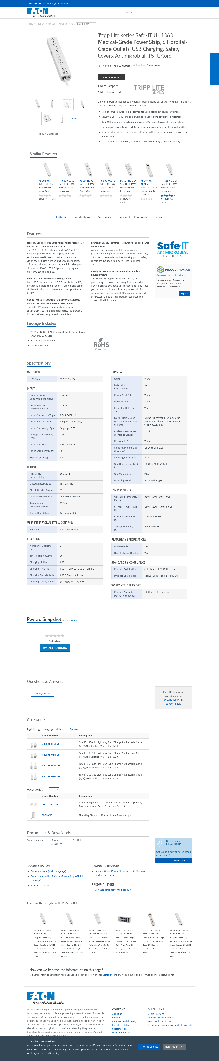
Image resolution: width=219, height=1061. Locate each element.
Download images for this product (113, 889)
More (74, 118)
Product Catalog (46, 24)
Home (30, 24)
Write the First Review (55, 647)
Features (61, 217)
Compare (74, 729)
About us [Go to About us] (117, 1013)
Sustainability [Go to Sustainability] (119, 1028)
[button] (32, 181)
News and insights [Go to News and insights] (122, 1032)
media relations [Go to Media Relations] (156, 1013)
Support (159, 217)
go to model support (178, 860)
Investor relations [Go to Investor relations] (122, 1025)
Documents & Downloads (133, 217)
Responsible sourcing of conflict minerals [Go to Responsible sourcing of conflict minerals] (170, 1025)
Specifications (82, 217)
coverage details (170, 141)
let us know (109, 974)
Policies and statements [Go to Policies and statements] (160, 1017)
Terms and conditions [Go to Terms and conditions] (159, 1021)
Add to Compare (108, 86)
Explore (184, 293)
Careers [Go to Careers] (116, 1017)
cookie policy (52, 1053)
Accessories (104, 217)
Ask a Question (42, 693)
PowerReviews (71, 620)
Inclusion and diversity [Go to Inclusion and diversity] (124, 1021)
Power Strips (66, 24)
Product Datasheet (41, 885)
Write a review (153, 64)
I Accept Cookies (149, 1046)
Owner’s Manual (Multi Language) (48, 871)
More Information (174, 1046)
